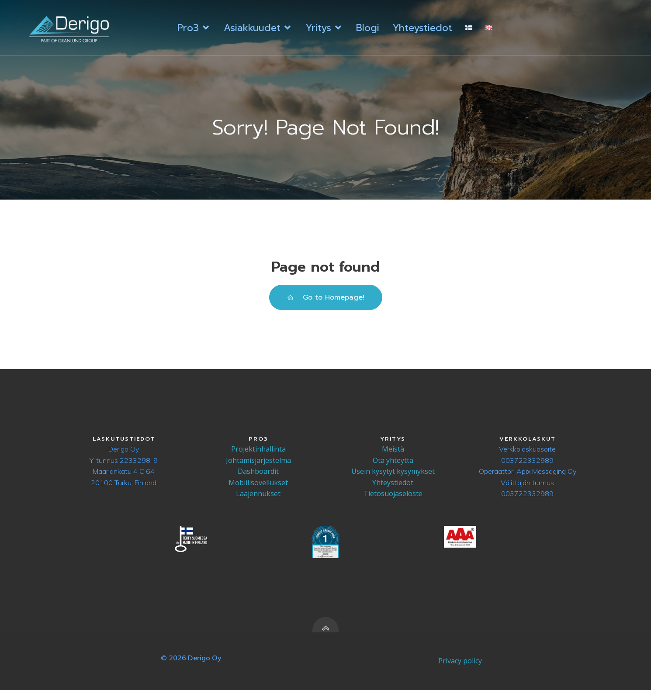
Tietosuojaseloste (393, 493)
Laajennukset (258, 493)
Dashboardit (258, 471)
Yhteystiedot (422, 28)
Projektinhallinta (258, 449)
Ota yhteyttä (393, 460)
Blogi (367, 28)
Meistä (393, 449)
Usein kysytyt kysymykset (393, 471)
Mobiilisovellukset (258, 482)
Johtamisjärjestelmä (258, 460)
